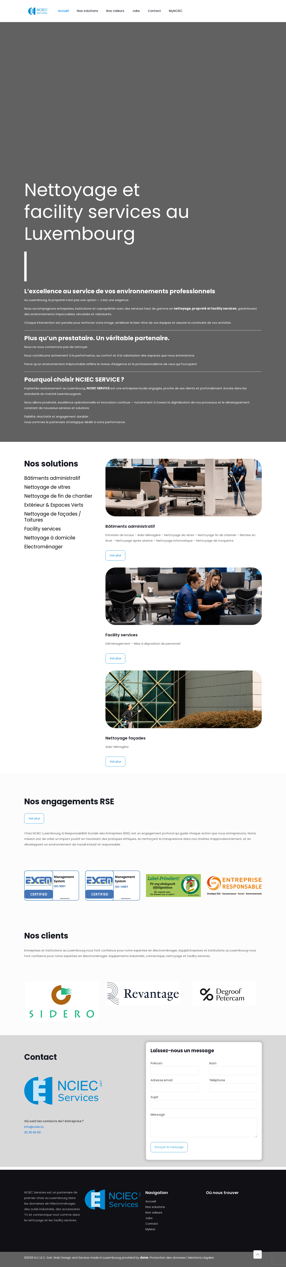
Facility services (42, 529)
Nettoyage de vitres (47, 487)
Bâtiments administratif (52, 478)
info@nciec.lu (34, 1127)
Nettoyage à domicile (49, 537)
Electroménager (43, 546)
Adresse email (175, 1085)
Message (204, 1125)
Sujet (204, 1102)
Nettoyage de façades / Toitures (52, 517)
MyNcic (150, 1229)
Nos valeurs (153, 1212)
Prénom (175, 1068)
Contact (151, 1223)
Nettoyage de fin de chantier (58, 496)
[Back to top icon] (257, 1254)
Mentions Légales (201, 1257)
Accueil (150, 1201)
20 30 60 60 (32, 1132)
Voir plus (115, 555)
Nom (233, 1068)
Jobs (149, 1218)
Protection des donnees (168, 1257)
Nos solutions (155, 1207)
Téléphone (233, 1085)
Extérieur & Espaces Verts (53, 505)
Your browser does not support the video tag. (143, 93)
